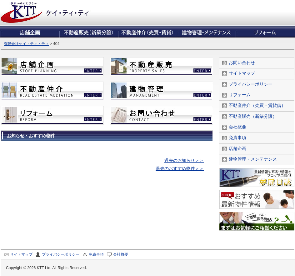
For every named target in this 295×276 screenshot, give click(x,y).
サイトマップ (242, 73)
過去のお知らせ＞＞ (184, 160)
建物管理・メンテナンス (253, 159)
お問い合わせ (242, 62)
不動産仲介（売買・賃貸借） (257, 105)
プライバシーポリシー (250, 84)
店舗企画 (237, 148)
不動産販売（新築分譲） (253, 116)
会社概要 (237, 127)
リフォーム (240, 95)
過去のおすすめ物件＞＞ (180, 168)
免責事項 (237, 137)
